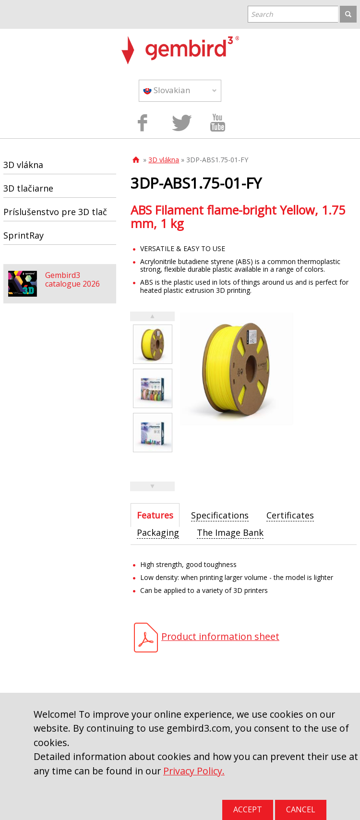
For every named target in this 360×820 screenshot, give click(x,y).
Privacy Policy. (194, 770)
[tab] (155, 515)
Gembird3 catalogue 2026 (72, 279)
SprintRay (23, 235)
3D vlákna (163, 159)
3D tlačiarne (28, 188)
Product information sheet (220, 636)
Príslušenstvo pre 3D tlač (55, 211)
